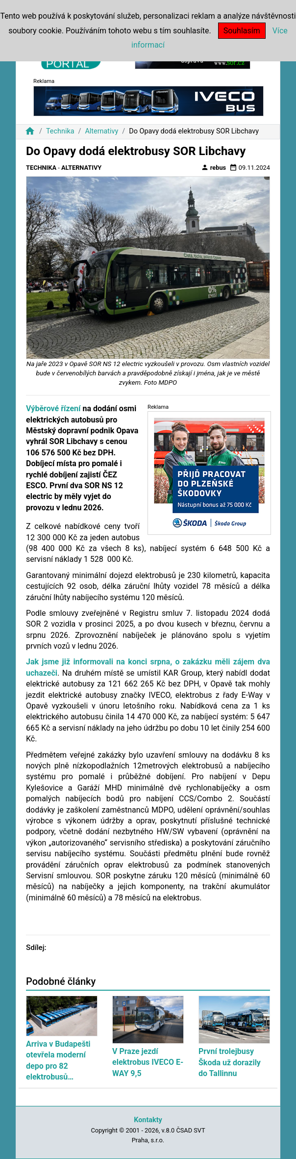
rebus (213, 167)
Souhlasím (241, 30)
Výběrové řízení (53, 408)
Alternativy (101, 131)
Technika (60, 131)
